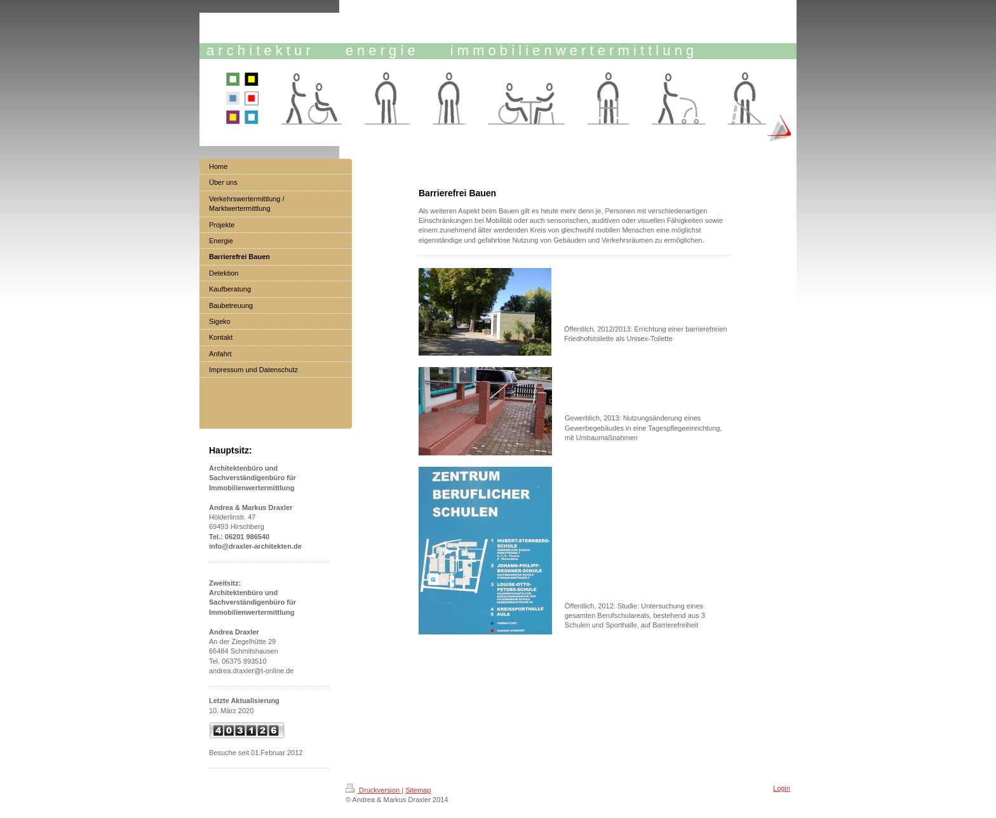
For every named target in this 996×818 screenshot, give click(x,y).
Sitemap (418, 790)
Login (781, 788)
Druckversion (373, 790)
